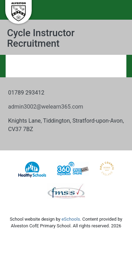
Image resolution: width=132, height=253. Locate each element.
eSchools (71, 219)
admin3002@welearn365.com (45, 106)
